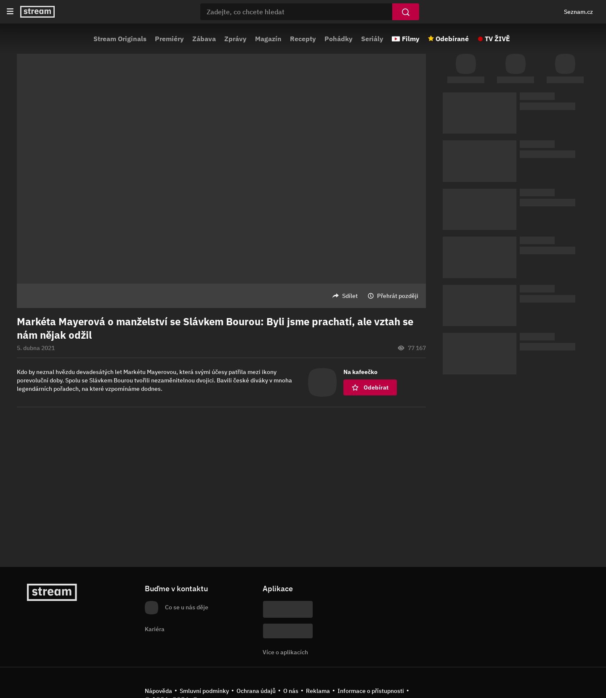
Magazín (268, 38)
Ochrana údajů (256, 691)
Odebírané (452, 38)
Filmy (411, 38)
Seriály (372, 38)
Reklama (318, 691)
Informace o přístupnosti (371, 691)
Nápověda (158, 691)
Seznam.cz (578, 12)
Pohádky (338, 38)
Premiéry (169, 38)
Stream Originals (119, 38)
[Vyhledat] (405, 11)
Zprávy (235, 38)
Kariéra (155, 629)
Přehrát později (397, 296)
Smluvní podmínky (204, 691)
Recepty (303, 38)
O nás (290, 691)
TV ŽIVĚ (497, 38)
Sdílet (350, 296)
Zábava (204, 38)
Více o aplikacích (285, 652)
